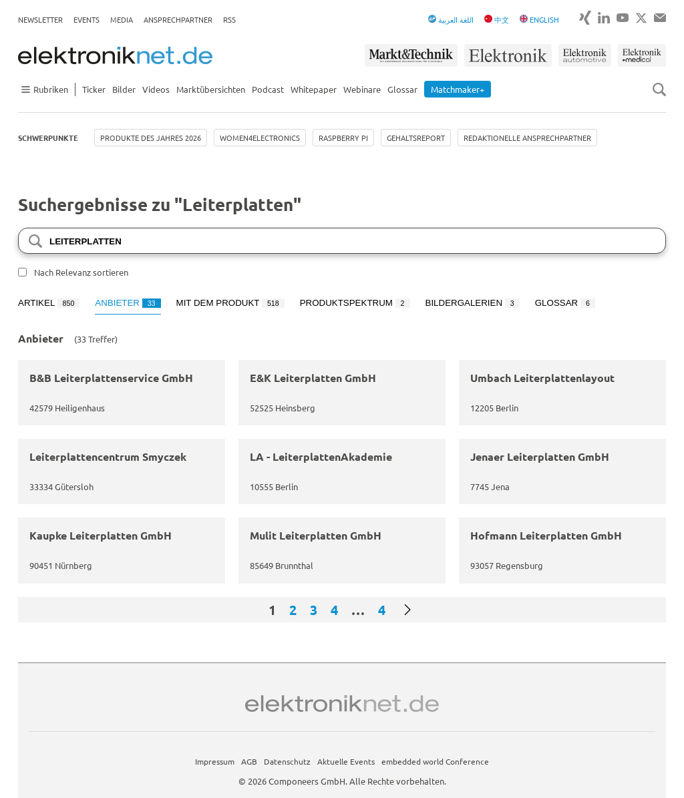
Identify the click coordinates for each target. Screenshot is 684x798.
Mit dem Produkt (230, 303)
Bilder (124, 89)
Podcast (268, 89)
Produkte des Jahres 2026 (150, 137)
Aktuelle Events (346, 761)
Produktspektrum (355, 303)
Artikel (48, 303)
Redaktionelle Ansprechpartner (527, 137)
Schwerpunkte (48, 137)
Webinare (362, 89)
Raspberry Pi (343, 137)
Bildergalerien (472, 303)
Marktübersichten (210, 89)
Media (121, 19)
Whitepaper (314, 89)
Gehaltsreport (416, 137)
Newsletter (40, 19)
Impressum (214, 761)
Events (86, 19)
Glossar (402, 89)
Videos (156, 89)
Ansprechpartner (178, 19)
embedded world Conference (435, 761)
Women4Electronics (260, 137)
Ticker (94, 89)
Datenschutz (287, 761)
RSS (229, 19)
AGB (249, 761)
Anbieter (127, 303)
